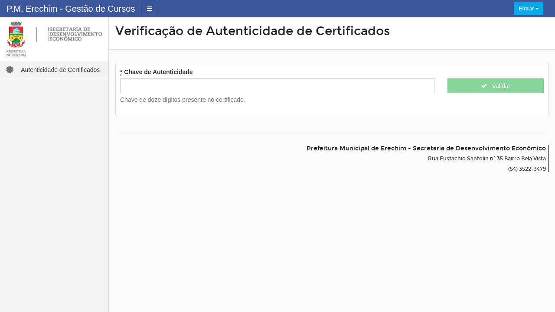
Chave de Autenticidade (156, 72)
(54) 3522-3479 (527, 169)
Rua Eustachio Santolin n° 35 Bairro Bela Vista (487, 159)
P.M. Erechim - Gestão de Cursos (71, 8)
